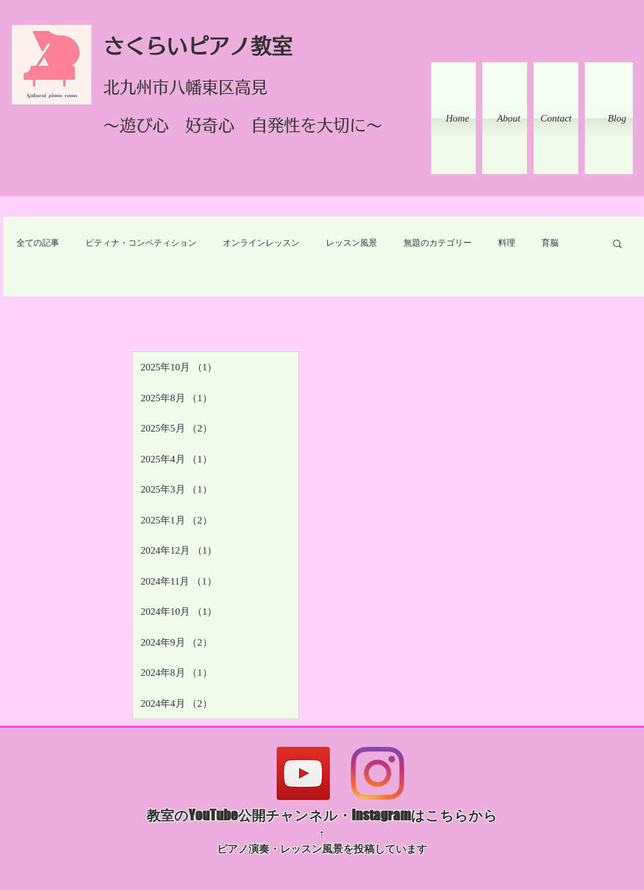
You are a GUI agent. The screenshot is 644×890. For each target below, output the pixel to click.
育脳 (550, 243)
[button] (617, 245)
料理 (506, 243)
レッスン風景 (351, 243)
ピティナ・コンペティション (140, 243)
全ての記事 (37, 243)
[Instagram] (377, 773)
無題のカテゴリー (437, 243)
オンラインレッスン (261, 243)
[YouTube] (303, 773)
